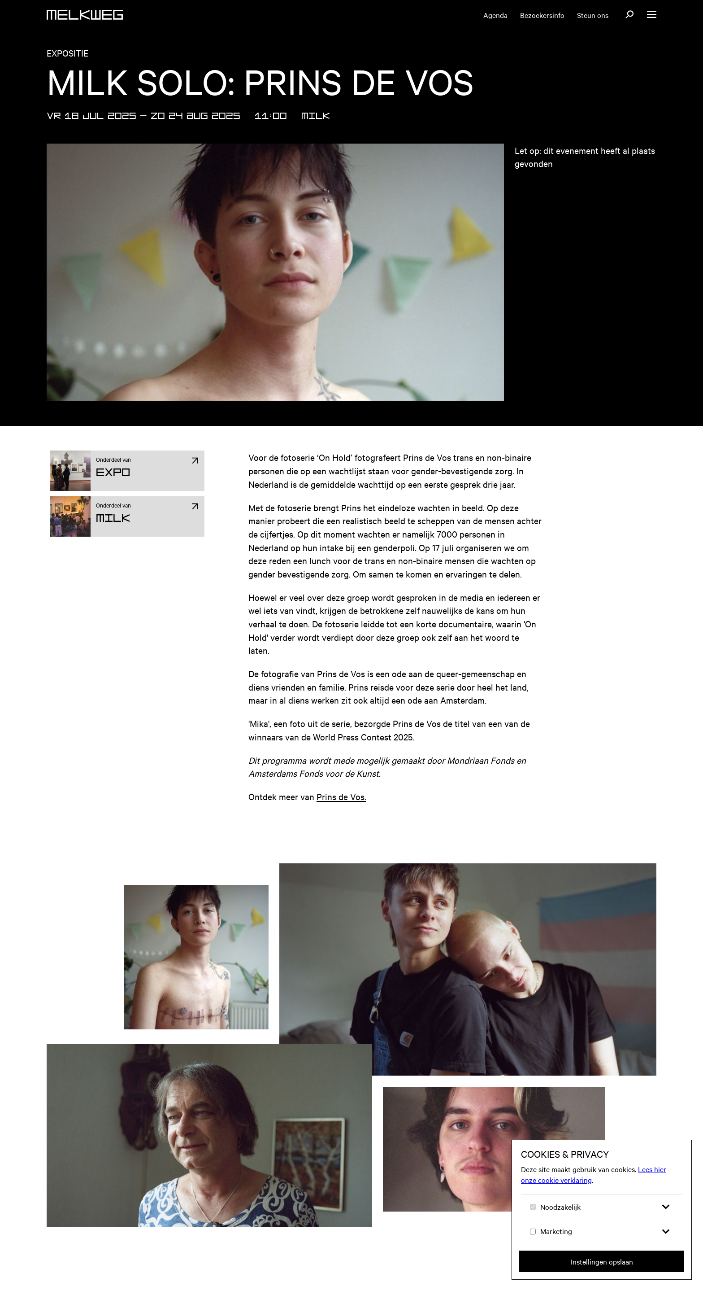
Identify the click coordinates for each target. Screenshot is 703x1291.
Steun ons (592, 15)
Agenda (495, 15)
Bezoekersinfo (542, 15)
